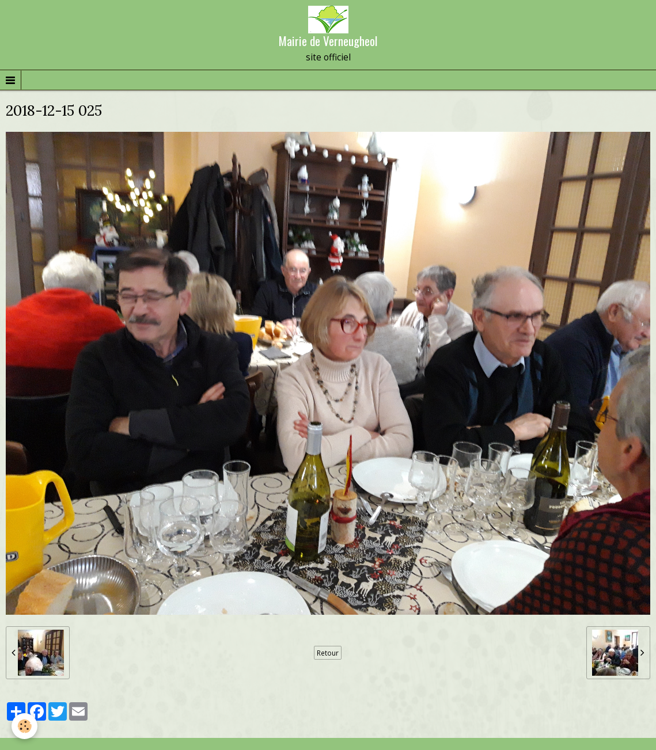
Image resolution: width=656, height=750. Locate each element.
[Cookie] (24, 726)
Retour (328, 652)
